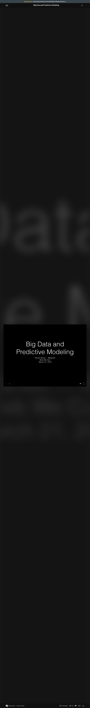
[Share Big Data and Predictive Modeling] (75, 706)
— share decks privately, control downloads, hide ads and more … (45, 1)
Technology (64, 705)
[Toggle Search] (82, 5)
